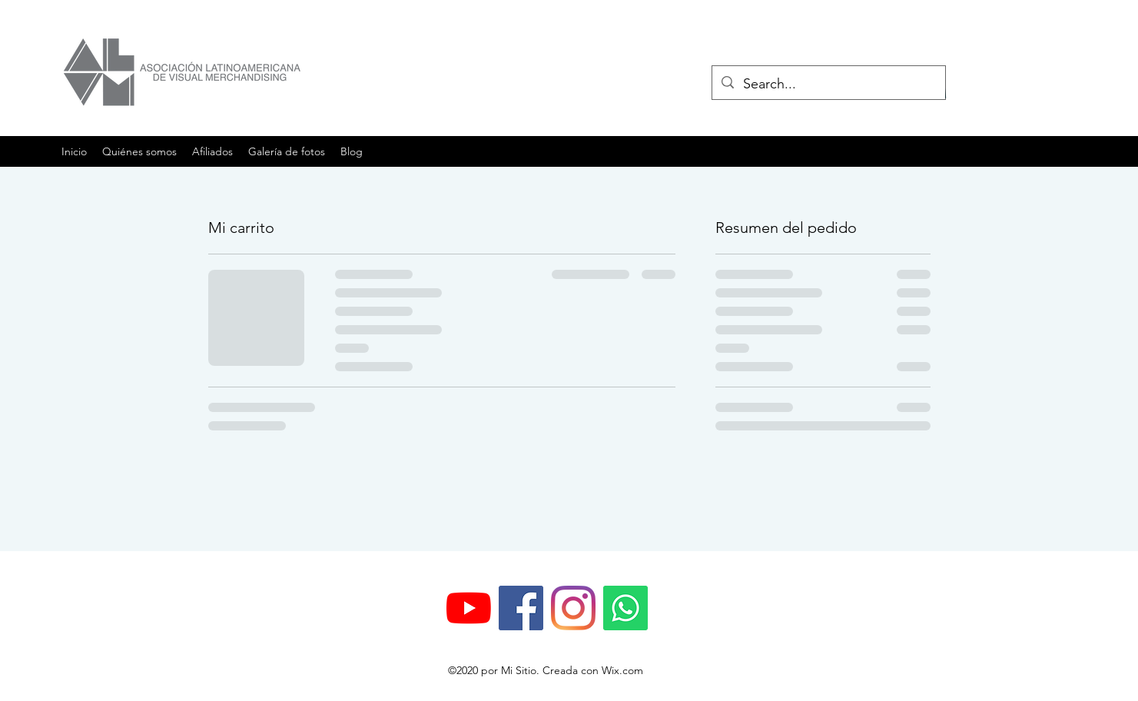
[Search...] (828, 84)
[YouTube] (468, 608)
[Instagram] (573, 608)
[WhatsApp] (625, 608)
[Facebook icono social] (521, 608)
